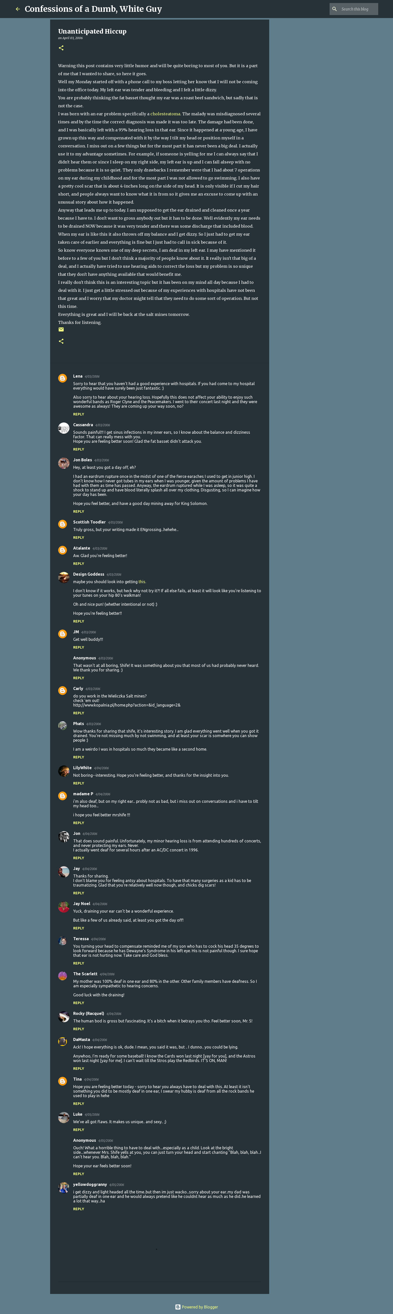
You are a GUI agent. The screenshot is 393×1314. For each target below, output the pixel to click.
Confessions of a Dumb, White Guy (93, 9)
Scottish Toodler (89, 522)
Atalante (81, 548)
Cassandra (83, 424)
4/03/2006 (91, 376)
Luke (77, 1114)
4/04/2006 (101, 768)
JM (76, 632)
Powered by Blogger (196, 1307)
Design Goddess (88, 574)
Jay (76, 868)
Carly (78, 688)
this (142, 581)
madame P (83, 794)
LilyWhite (82, 767)
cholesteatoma (165, 113)
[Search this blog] (352, 9)
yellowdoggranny (90, 1184)
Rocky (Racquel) (88, 1013)
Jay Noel (81, 903)
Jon (76, 833)
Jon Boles (82, 460)
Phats (78, 723)
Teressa (81, 938)
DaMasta (81, 1039)
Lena (77, 376)
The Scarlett (85, 974)
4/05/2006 (91, 1114)
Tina (77, 1079)
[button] (61, 48)
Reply (78, 414)
